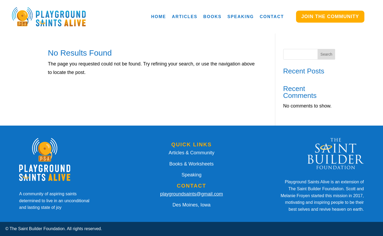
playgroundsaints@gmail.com (191, 194)
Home (158, 16)
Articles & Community (191, 152)
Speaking (240, 16)
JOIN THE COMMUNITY (330, 16)
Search (326, 54)
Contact (272, 16)
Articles (184, 16)
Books (212, 16)
